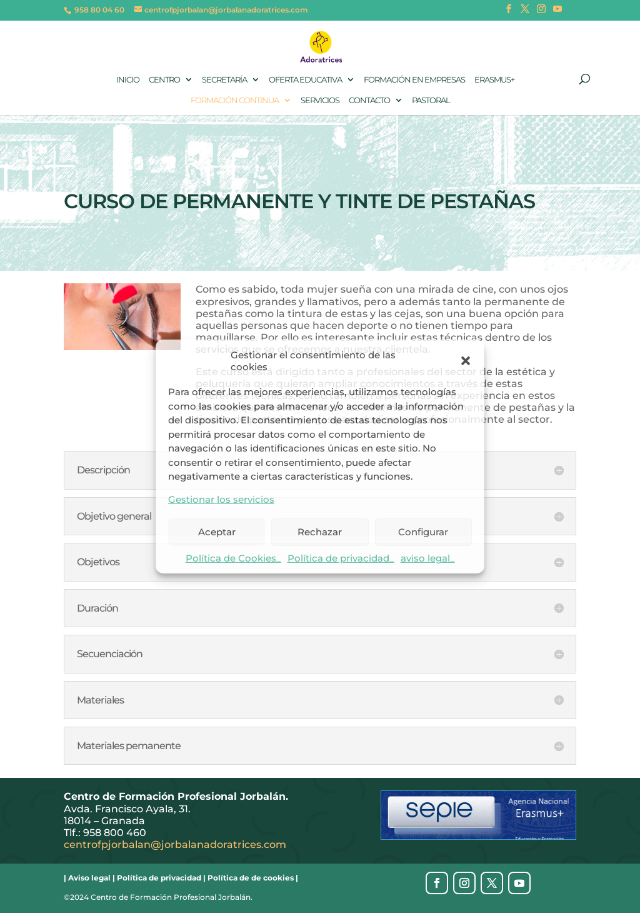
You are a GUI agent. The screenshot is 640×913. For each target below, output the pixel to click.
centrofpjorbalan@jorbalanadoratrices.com (175, 844)
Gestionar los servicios (221, 499)
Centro (164, 79)
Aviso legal (89, 877)
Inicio (127, 79)
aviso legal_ (428, 558)
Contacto (369, 100)
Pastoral (431, 100)
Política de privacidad (159, 877)
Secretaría (224, 79)
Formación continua (235, 100)
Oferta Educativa (305, 79)
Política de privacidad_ (341, 558)
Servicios (320, 100)
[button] (465, 361)
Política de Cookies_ (233, 558)
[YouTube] (557, 12)
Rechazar (320, 531)
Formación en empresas (414, 79)
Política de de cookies (251, 877)
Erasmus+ (494, 79)
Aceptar (217, 531)
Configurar (423, 531)
